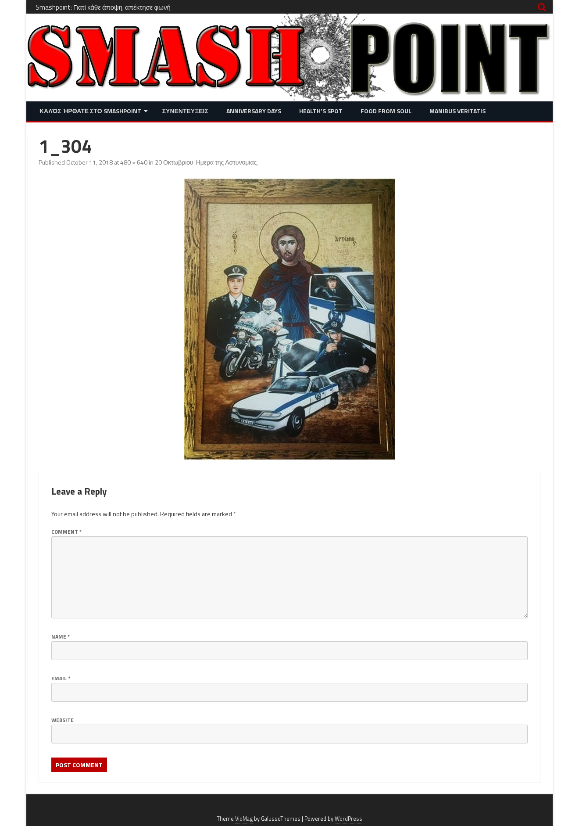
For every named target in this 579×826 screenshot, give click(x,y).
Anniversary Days (253, 110)
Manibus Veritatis (457, 110)
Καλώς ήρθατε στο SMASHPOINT (90, 110)
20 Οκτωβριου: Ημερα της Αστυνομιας (206, 162)
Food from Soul (386, 110)
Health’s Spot (321, 110)
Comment (66, 532)
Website (62, 720)
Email (60, 678)
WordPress (348, 819)
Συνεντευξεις (185, 110)
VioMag (244, 819)
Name (60, 636)
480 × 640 (133, 162)
